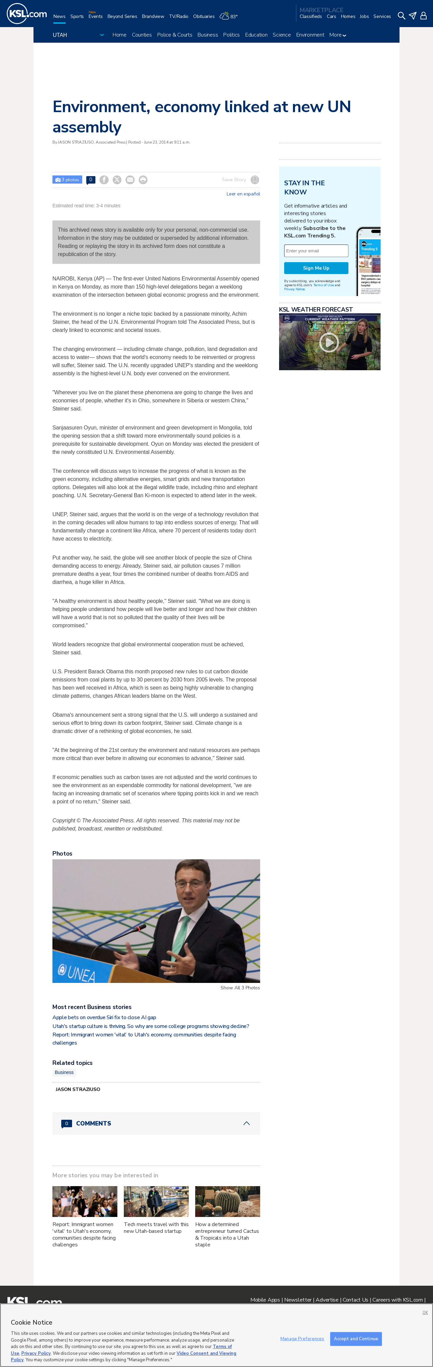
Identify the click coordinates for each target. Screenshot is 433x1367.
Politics (231, 35)
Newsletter (298, 1300)
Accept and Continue (356, 1339)
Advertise (327, 1300)
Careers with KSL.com (397, 1300)
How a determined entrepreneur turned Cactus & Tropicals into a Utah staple (227, 1234)
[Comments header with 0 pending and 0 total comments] (156, 1123)
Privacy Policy (36, 1353)
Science (282, 35)
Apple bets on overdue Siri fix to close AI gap (104, 1017)
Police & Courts (174, 35)
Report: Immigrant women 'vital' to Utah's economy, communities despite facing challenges (83, 1234)
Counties (142, 35)
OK (425, 1312)
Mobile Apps (265, 1300)
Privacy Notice (294, 289)
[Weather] (230, 19)
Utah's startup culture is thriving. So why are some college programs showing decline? (150, 1026)
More (337, 35)
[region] (216, 1335)
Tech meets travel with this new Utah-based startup (156, 1228)
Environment (310, 35)
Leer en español (243, 194)
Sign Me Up (316, 268)
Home (120, 35)
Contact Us (355, 1300)
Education (256, 35)
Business (208, 35)
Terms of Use (323, 285)
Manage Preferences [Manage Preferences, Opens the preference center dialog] (302, 1339)
